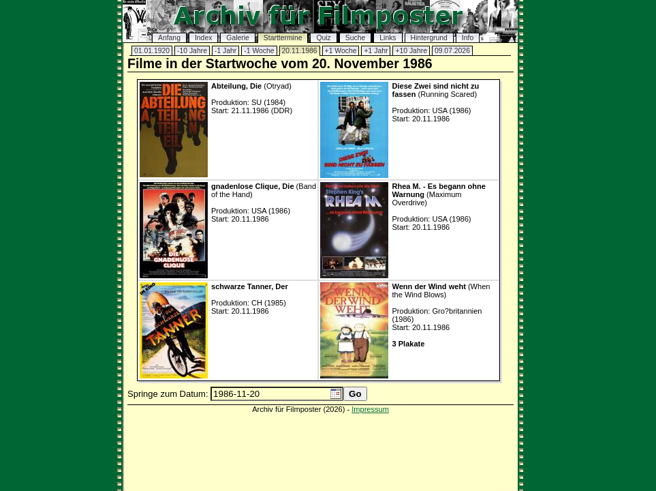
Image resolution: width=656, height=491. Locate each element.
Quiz (323, 38)
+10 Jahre (411, 51)
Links (387, 38)
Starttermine (283, 38)
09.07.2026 (452, 51)
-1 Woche (259, 51)
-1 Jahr (225, 51)
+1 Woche (341, 51)
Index (203, 38)
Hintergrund (429, 38)
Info (467, 38)
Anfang (169, 38)
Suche (355, 38)
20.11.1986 (299, 51)
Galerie (237, 38)
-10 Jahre (192, 51)
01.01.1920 (152, 51)
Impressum (370, 409)
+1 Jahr (376, 51)
